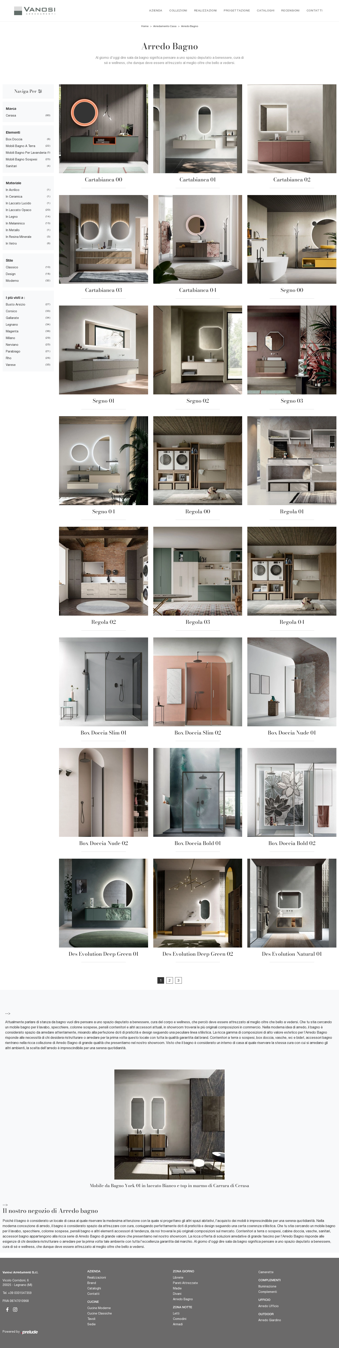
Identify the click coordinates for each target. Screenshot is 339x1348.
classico (12, 267)
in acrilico (12, 190)
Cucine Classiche (99, 1313)
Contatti (315, 11)
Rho (8, 358)
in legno (12, 217)
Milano (10, 338)
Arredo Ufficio (268, 1306)
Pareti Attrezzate (185, 1283)
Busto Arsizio (15, 304)
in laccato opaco (18, 210)
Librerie (178, 1277)
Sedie (91, 1324)
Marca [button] (11, 109)
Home (145, 26)
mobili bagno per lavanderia (26, 153)
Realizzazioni (205, 11)
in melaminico (15, 223)
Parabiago (13, 351)
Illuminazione (267, 1286)
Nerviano (12, 345)
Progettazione (237, 11)
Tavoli (91, 1319)
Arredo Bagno (189, 26)
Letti (176, 1313)
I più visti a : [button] (15, 298)
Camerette (265, 1272)
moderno (12, 281)
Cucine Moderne (99, 1308)
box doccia (14, 139)
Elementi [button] (13, 132)
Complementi (267, 1292)
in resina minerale (18, 237)
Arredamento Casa (164, 26)
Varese (11, 365)
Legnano (12, 325)
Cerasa (11, 115)
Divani (177, 1293)
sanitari (11, 166)
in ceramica (14, 197)
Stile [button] (9, 260)
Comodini (179, 1319)
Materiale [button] (13, 183)
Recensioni (290, 11)
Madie (177, 1288)
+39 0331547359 (20, 1293)
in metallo (13, 230)
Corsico (11, 311)
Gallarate (12, 318)
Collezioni (178, 11)
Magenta (12, 331)
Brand (91, 1283)
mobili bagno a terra (20, 146)
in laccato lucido (18, 203)
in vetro (11, 243)
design (11, 274)
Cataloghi (265, 11)
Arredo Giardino (269, 1320)
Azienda (155, 11)
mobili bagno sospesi (21, 159)
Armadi (178, 1324)
